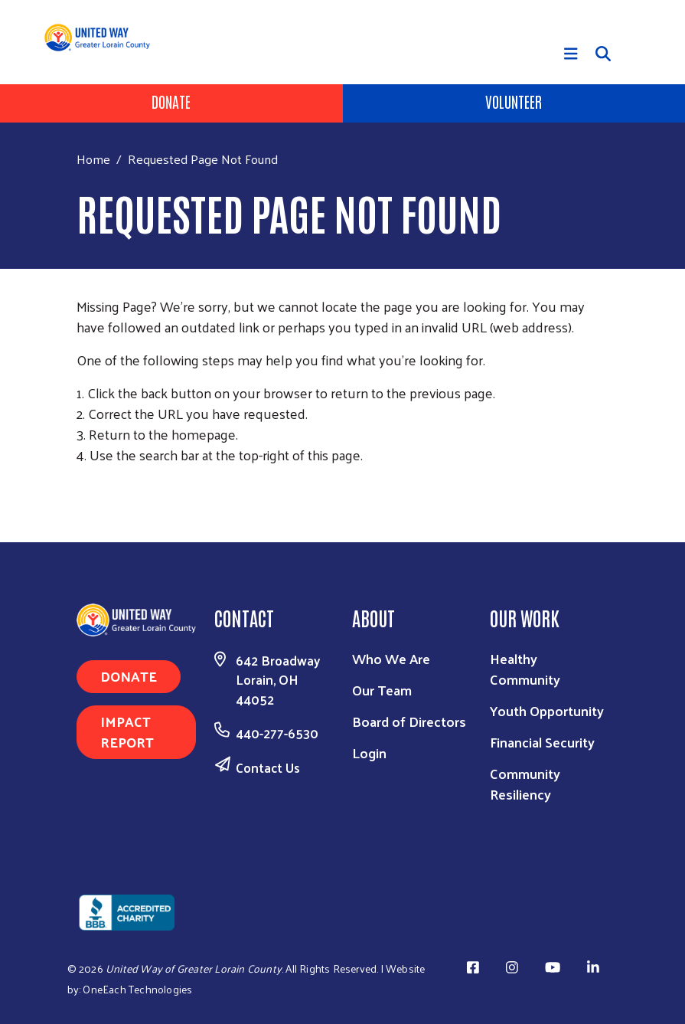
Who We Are (391, 658)
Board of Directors (409, 721)
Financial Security (542, 742)
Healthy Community (525, 668)
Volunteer (513, 101)
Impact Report (127, 731)
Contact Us (268, 767)
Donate (171, 101)
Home (93, 158)
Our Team (382, 690)
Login (369, 752)
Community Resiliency (525, 783)
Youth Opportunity (547, 710)
